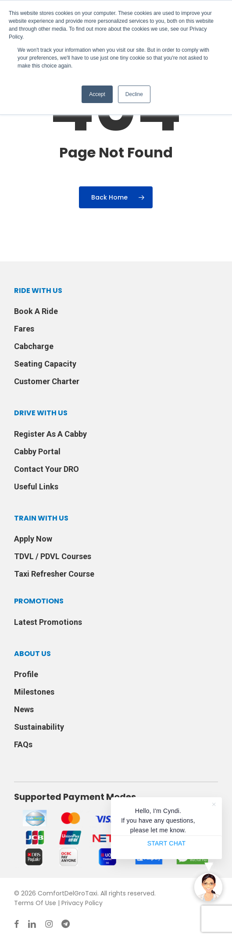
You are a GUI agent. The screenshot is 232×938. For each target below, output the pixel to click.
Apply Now (33, 538)
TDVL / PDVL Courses (52, 556)
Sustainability (39, 726)
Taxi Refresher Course (54, 573)
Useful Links (36, 486)
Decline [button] (134, 94)
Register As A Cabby (50, 434)
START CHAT (166, 843)
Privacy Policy (82, 903)
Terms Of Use (35, 903)
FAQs (23, 744)
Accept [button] (97, 94)
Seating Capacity (45, 363)
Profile (26, 674)
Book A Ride (36, 311)
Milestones (34, 691)
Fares (24, 328)
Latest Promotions (48, 622)
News (24, 709)
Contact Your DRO (46, 469)
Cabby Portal (37, 451)
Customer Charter (46, 381)
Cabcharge (34, 346)
